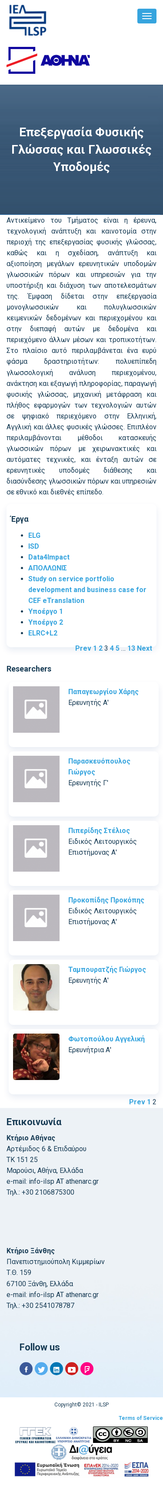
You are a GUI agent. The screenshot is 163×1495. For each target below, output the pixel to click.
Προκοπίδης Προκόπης (106, 900)
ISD (33, 546)
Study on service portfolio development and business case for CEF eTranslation (87, 590)
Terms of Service (141, 1418)
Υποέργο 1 (45, 611)
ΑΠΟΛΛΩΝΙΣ (47, 568)
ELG (34, 535)
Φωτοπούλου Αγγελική (106, 1039)
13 (131, 648)
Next (144, 648)
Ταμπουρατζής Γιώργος (107, 969)
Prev (83, 648)
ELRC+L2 (42, 633)
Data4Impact (49, 557)
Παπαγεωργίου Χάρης (103, 692)
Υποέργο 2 (45, 622)
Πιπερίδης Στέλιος (99, 831)
